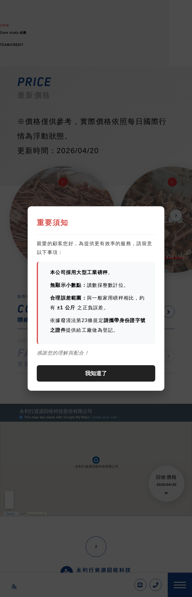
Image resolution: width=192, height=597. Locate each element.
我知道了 (96, 373)
